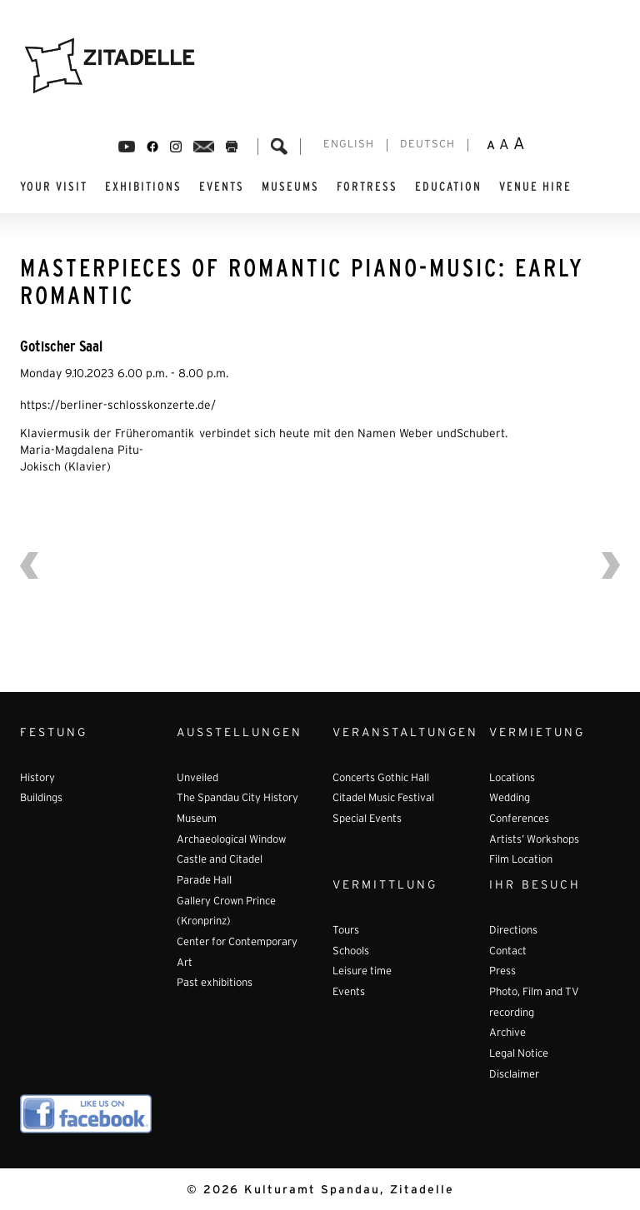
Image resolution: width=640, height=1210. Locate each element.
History (37, 779)
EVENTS (221, 186)
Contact (508, 952)
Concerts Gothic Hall (380, 779)
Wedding (509, 799)
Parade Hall (204, 881)
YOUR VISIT (54, 186)
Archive (507, 1033)
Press (502, 972)
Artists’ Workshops (534, 840)
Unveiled (197, 779)
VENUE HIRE (535, 186)
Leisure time (362, 972)
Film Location (520, 860)
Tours (345, 931)
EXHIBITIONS (143, 186)
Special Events (367, 819)
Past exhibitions (214, 983)
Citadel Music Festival (383, 799)
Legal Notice (518, 1054)
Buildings (41, 799)
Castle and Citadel (219, 860)
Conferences (519, 819)
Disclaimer (514, 1075)
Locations (512, 779)
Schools (350, 952)
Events (348, 993)
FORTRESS (367, 186)
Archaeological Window (231, 840)
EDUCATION (448, 186)
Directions (513, 931)
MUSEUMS (290, 186)
